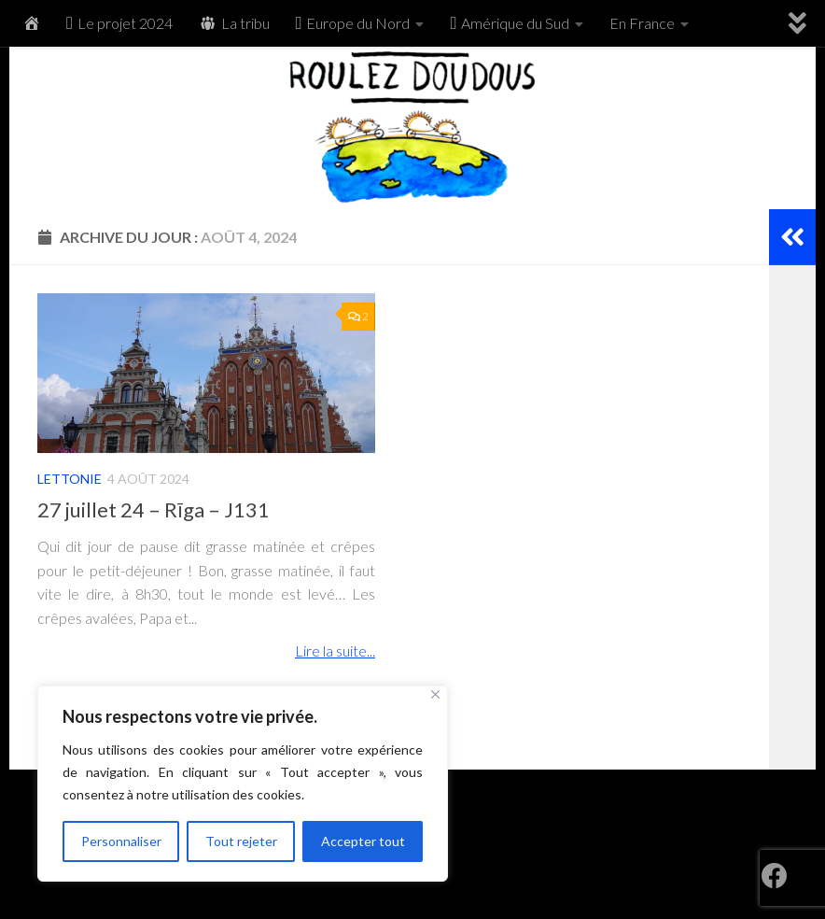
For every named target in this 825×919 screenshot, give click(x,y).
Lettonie (69, 479)
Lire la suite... (335, 650)
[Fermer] (435, 694)
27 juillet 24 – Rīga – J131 (153, 509)
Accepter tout (363, 841)
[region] (242, 784)
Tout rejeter (241, 841)
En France (642, 23)
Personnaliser (121, 841)
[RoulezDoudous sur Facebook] (775, 876)
